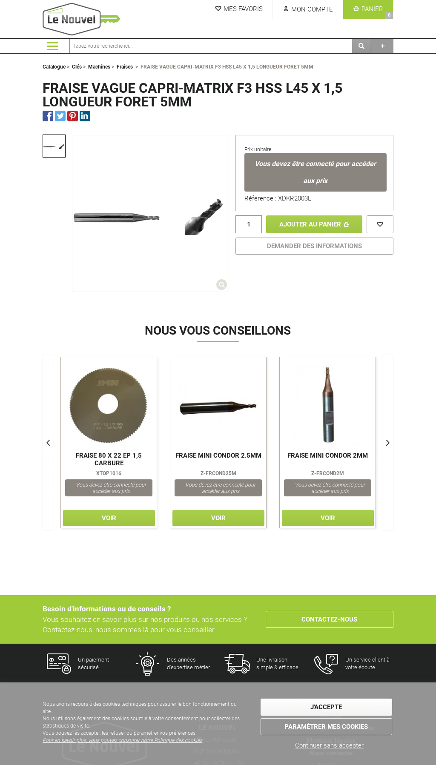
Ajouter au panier (310, 224)
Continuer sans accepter (329, 745)
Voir (109, 518)
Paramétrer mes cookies (326, 727)
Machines (99, 67)
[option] (54, 146)
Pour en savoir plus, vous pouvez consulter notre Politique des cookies (122, 740)
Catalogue (54, 67)
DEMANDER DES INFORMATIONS (314, 246)
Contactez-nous (329, 619)
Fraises (125, 67)
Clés (77, 67)
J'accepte (326, 707)
